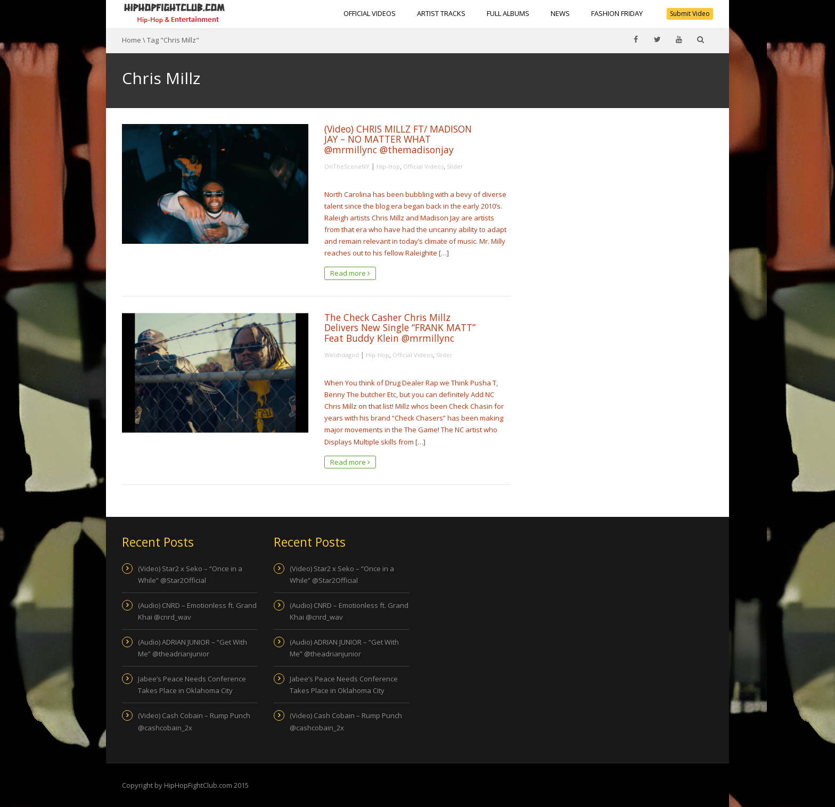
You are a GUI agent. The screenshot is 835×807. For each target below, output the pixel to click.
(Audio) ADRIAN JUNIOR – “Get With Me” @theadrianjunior (192, 647)
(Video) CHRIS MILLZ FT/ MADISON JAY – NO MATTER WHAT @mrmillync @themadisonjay (398, 139)
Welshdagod (341, 355)
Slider (455, 166)
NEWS (560, 13)
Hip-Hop (388, 166)
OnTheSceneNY (347, 166)
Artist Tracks (441, 13)
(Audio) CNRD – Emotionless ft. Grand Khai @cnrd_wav (197, 611)
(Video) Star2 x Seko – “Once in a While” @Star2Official (190, 574)
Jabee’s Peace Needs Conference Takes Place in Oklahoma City (192, 684)
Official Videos (369, 13)
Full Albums (508, 13)
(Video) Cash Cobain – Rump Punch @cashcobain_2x (194, 721)
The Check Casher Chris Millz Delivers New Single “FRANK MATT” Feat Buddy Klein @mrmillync (400, 327)
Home (131, 40)
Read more (350, 273)
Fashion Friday (617, 13)
